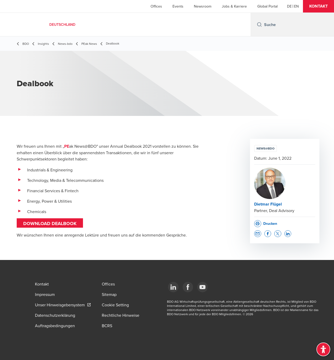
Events (177, 6)
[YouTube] (202, 287)
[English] (296, 6)
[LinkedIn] (173, 287)
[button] (318, 6)
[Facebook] (188, 287)
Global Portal (267, 6)
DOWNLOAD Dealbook (50, 223)
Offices (156, 6)
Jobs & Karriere (234, 6)
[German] (289, 6)
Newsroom (202, 6)
